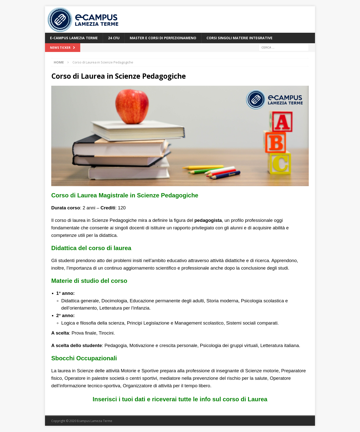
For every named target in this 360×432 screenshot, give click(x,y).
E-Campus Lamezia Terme (74, 37)
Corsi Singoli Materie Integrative (239, 37)
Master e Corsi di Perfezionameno (163, 37)
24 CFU (114, 37)
